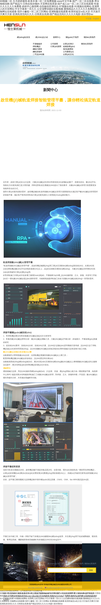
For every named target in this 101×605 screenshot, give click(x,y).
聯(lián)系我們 (89, 37)
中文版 (88, 18)
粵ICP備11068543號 (35, 591)
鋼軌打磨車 (37, 49)
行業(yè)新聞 (55, 46)
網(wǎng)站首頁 (23, 37)
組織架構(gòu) (69, 46)
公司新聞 (54, 44)
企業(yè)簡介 (68, 44)
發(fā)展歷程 (68, 49)
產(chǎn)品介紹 (41, 37)
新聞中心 (56, 37)
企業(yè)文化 (68, 54)
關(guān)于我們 (72, 37)
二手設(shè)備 (38, 54)
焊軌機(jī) (36, 46)
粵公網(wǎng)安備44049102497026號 (59, 591)
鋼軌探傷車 (37, 52)
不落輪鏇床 (37, 44)
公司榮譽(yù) (68, 52)
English (96, 18)
